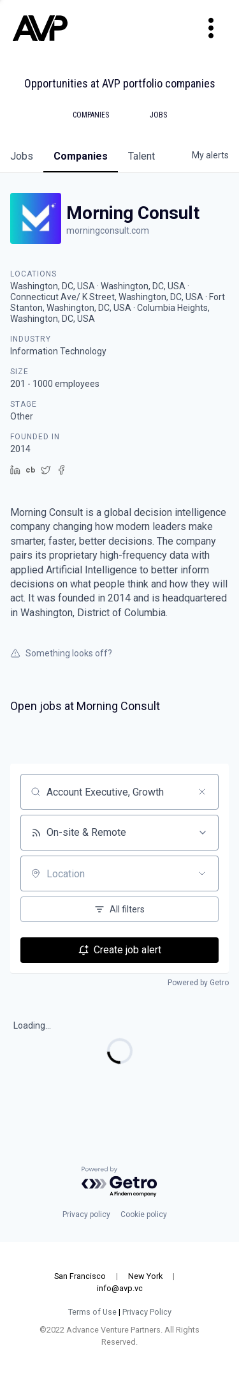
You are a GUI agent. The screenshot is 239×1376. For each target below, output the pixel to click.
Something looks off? (61, 653)
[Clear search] (202, 792)
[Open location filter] (202, 873)
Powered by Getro (198, 982)
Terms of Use (92, 1312)
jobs (21, 156)
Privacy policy (86, 1214)
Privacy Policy (146, 1312)
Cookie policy (143, 1214)
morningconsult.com (107, 230)
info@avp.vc (120, 1288)
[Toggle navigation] (211, 28)
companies (81, 156)
